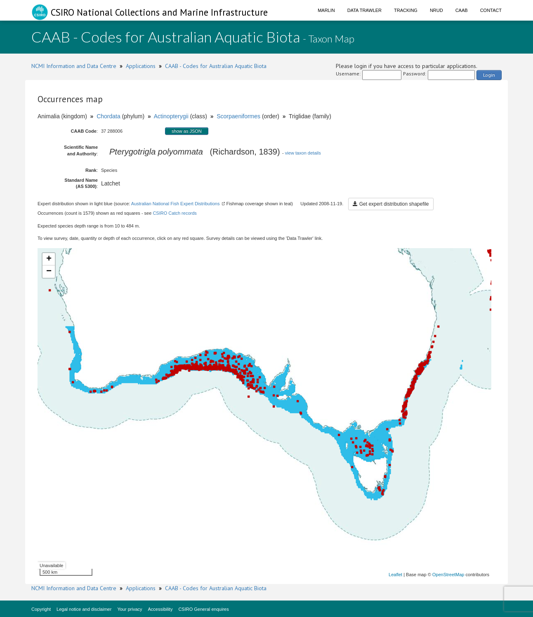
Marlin (326, 10)
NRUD (436, 10)
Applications (141, 66)
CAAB (461, 10)
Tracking (405, 10)
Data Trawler (364, 10)
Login (489, 75)
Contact (491, 10)
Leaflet (395, 574)
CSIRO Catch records (174, 213)
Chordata (108, 116)
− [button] (49, 271)
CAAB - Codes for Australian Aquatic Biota (215, 66)
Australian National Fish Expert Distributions (175, 203)
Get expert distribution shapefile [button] (391, 204)
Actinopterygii (171, 116)
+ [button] (49, 259)
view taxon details (303, 152)
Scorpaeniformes (238, 116)
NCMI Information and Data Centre (73, 66)
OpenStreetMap (448, 574)
